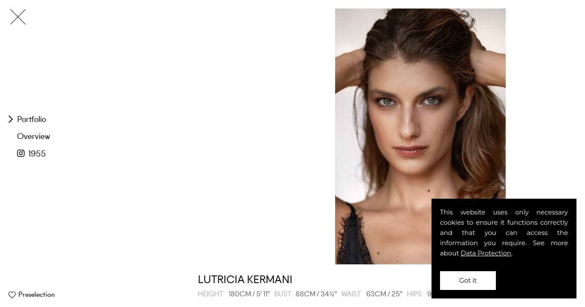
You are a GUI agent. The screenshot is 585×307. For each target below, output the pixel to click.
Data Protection (486, 253)
